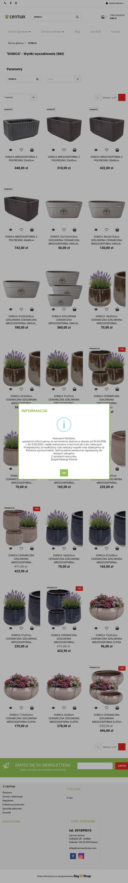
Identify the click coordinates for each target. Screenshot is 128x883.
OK (64, 472)
